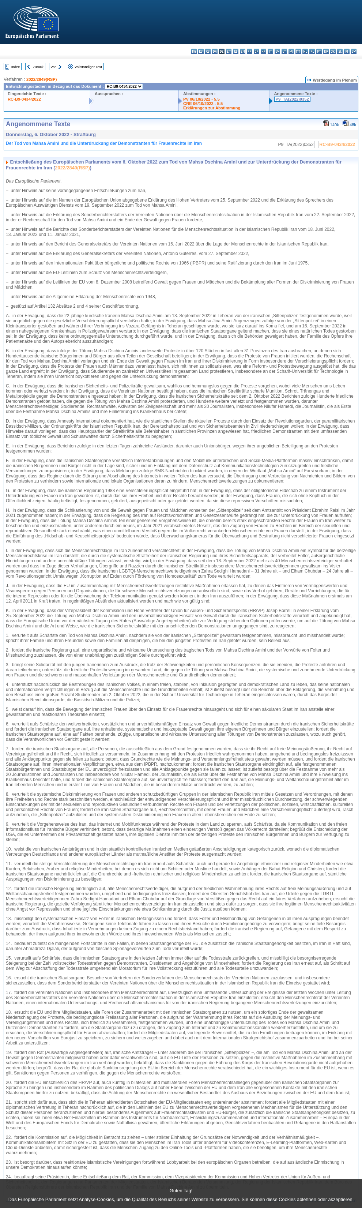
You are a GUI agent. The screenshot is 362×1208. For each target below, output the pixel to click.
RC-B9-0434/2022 (24, 99)
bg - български (194, 51)
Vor (53, 67)
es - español (201, 51)
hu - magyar (291, 51)
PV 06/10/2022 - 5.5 (201, 99)
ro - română (326, 51)
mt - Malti (298, 51)
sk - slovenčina (333, 51)
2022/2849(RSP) (41, 79)
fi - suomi (347, 51)
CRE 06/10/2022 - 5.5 (203, 103)
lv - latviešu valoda (277, 51)
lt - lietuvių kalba (284, 51)
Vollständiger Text (88, 67)
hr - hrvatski (263, 51)
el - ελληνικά (235, 51)
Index (15, 67)
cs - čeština (208, 51)
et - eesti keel (228, 51)
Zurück (38, 67)
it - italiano (270, 51)
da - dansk (215, 51)
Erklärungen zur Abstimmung (211, 108)
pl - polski (312, 51)
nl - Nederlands (305, 51)
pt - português (319, 51)
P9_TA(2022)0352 (292, 99)
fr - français (249, 51)
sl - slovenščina (340, 51)
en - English (242, 51)
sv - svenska (354, 51)
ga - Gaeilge (256, 51)
